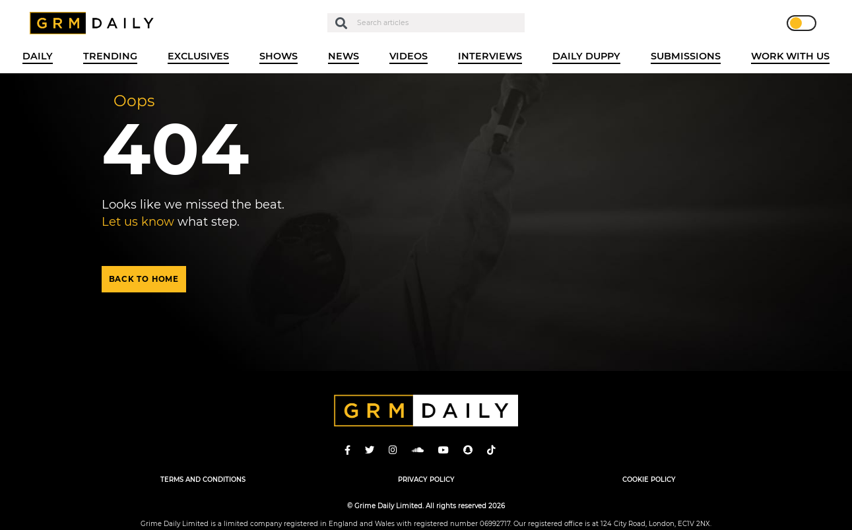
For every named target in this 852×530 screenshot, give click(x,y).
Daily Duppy (586, 56)
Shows (278, 56)
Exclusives (198, 56)
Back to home (144, 279)
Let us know (138, 222)
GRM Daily (95, 23)
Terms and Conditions (203, 479)
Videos (408, 56)
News (343, 56)
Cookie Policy (649, 479)
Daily (37, 56)
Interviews (490, 56)
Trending (110, 56)
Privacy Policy (426, 479)
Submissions (686, 56)
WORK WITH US (790, 56)
